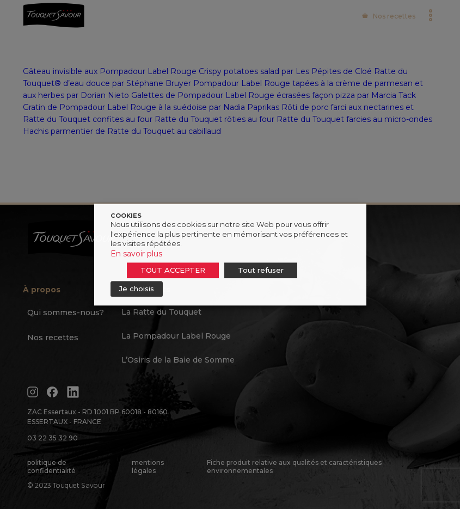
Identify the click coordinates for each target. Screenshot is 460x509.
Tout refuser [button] (261, 270)
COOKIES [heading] (126, 215)
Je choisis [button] (136, 288)
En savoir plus (136, 254)
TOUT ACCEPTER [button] (172, 270)
